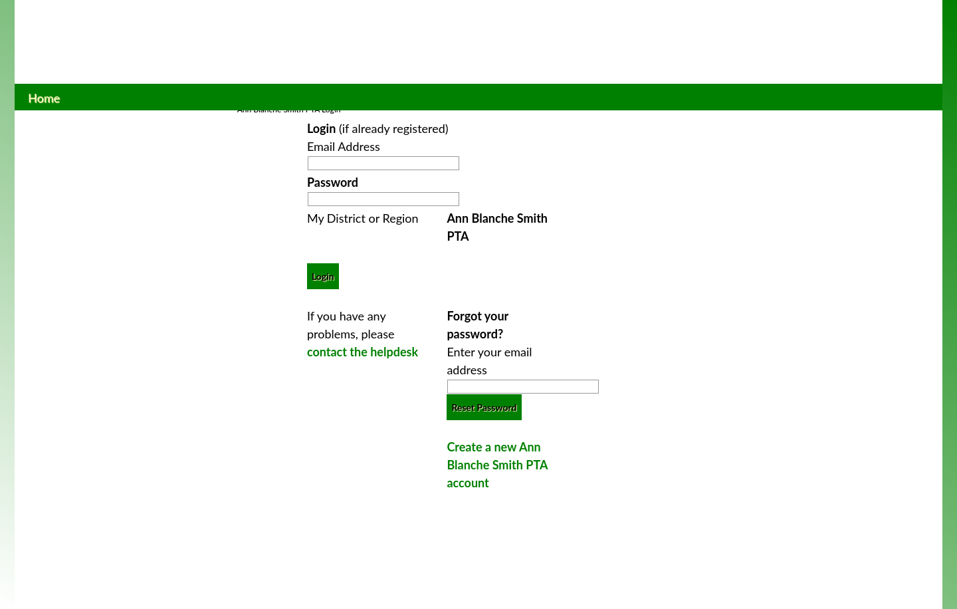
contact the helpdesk (362, 351)
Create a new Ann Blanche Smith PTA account (497, 464)
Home (44, 96)
